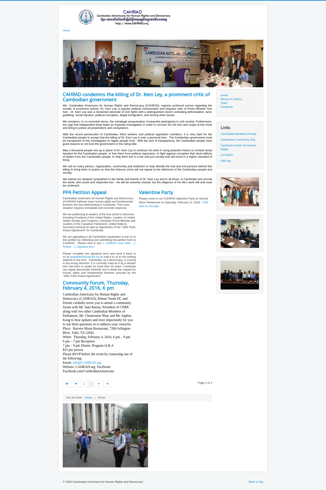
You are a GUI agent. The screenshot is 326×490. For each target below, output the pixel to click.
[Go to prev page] (76, 384)
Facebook (227, 106)
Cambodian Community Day (238, 139)
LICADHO (227, 155)
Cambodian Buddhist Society (238, 133)
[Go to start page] (67, 384)
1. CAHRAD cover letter (116, 243)
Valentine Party (156, 192)
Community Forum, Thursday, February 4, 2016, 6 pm (96, 285)
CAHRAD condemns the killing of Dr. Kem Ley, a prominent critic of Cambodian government (136, 97)
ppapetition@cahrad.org (84, 256)
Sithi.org (226, 160)
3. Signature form (84, 246)
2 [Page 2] (91, 383)
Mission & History (231, 99)
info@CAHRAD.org (87, 362)
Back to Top (256, 481)
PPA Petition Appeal (84, 192)
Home (66, 30)
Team (224, 103)
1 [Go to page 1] (84, 383)
